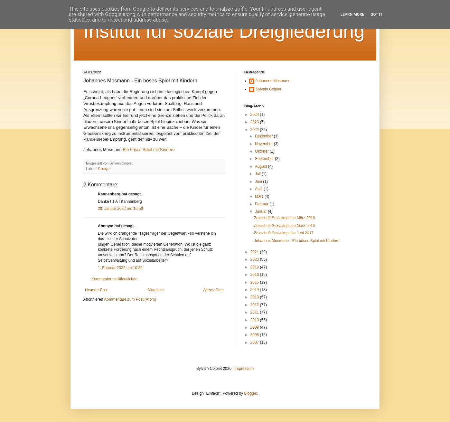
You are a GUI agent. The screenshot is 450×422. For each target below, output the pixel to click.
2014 (255, 289)
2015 (255, 282)
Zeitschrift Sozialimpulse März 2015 (284, 225)
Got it (376, 14)
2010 (255, 320)
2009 (255, 327)
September (265, 158)
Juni (259, 181)
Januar (261, 211)
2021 (255, 252)
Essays (103, 169)
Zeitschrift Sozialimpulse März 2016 (284, 218)
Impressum (244, 368)
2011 (255, 312)
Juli (258, 174)
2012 (255, 305)
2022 (255, 129)
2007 (255, 342)
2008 (255, 335)
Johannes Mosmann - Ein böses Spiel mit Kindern (296, 241)
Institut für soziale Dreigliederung (224, 31)
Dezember (264, 136)
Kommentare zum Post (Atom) (130, 299)
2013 (255, 297)
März (260, 196)
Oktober (262, 151)
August (261, 166)
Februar (262, 204)
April (259, 189)
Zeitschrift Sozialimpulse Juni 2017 (284, 233)
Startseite (155, 290)
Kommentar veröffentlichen (114, 279)
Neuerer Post (96, 290)
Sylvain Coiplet (268, 89)
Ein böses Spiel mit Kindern (148, 149)
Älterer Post (213, 290)
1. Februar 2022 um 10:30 (120, 268)
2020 (255, 259)
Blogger (250, 393)
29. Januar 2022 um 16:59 (120, 208)
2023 (255, 122)
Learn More (352, 14)
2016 (255, 274)
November (264, 144)
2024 (255, 114)
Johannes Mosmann (273, 81)
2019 (255, 267)
